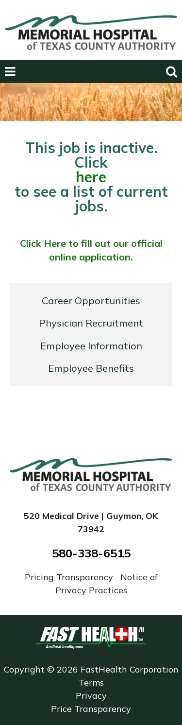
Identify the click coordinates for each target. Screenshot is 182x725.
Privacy (91, 695)
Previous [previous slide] (22, 98)
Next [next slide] (162, 98)
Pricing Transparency (70, 577)
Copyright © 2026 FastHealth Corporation (91, 669)
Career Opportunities (91, 300)
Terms (91, 682)
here (91, 177)
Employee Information (91, 346)
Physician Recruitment (91, 323)
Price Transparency (91, 708)
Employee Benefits (91, 368)
